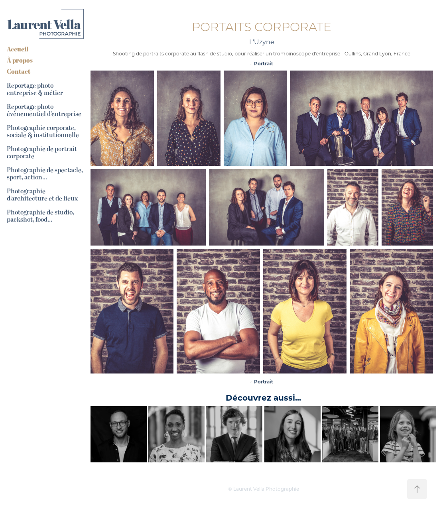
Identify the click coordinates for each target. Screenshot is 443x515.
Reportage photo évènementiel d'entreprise (44, 110)
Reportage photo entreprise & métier (35, 89)
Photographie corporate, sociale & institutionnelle (43, 131)
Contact (18, 71)
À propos (20, 60)
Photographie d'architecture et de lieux (42, 195)
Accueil (17, 49)
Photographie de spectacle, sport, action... (45, 173)
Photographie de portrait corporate (42, 152)
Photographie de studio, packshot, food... (40, 216)
